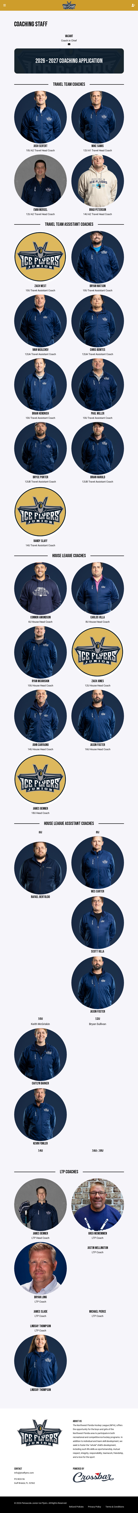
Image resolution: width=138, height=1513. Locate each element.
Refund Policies (76, 1506)
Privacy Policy (94, 1506)
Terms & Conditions (115, 1506)
